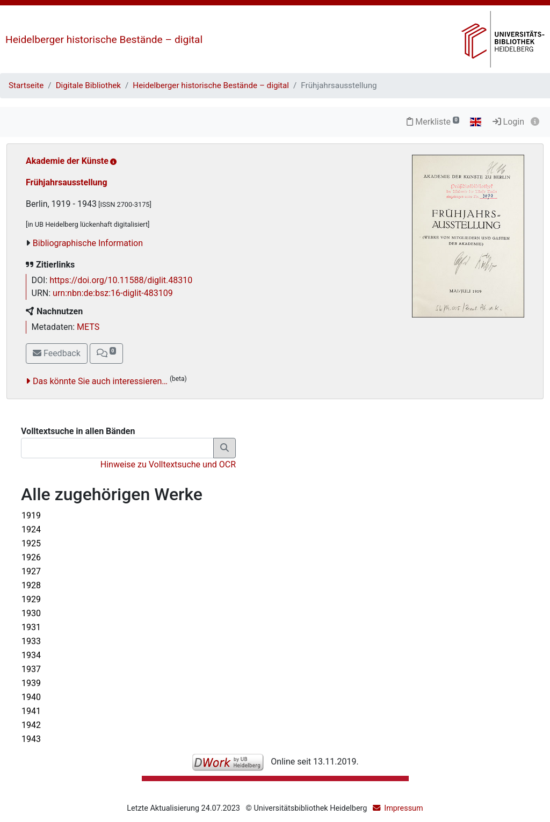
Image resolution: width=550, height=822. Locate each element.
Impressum (403, 808)
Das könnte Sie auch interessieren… (100, 381)
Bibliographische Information (88, 243)
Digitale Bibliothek (88, 85)
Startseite (26, 85)
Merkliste (433, 122)
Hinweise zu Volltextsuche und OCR (168, 464)
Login (508, 122)
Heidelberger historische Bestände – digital (103, 39)
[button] (106, 353)
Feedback (57, 353)
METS (88, 327)
